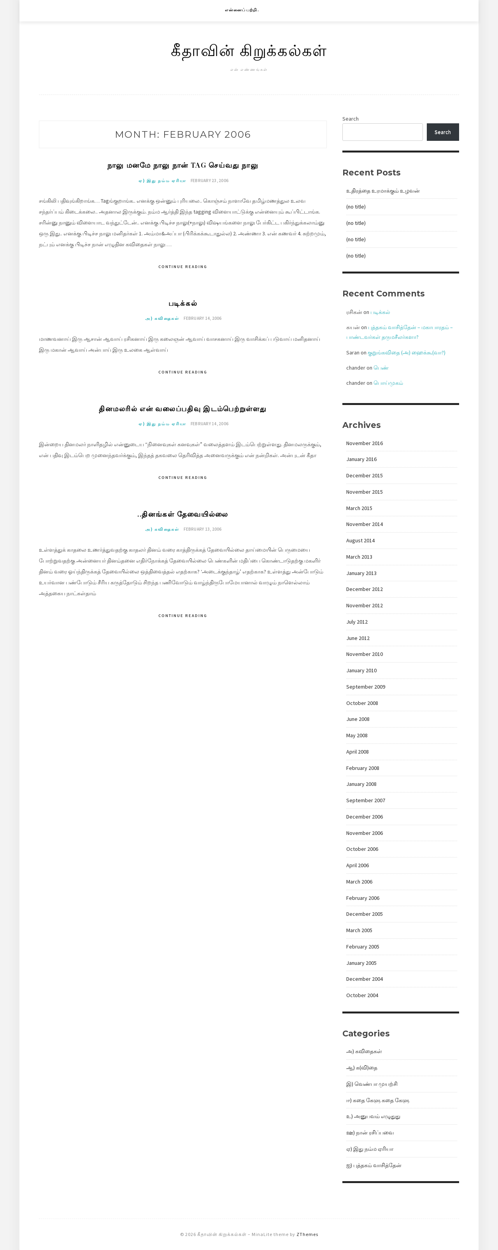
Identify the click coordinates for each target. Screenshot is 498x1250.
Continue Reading (183, 268)
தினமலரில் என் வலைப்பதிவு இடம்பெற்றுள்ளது (183, 412)
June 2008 (358, 718)
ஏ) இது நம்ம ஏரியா (162, 182)
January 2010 (361, 670)
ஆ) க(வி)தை (361, 1067)
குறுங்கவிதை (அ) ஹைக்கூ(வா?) (406, 352)
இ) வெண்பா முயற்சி (372, 1083)
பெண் (381, 367)
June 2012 (358, 638)
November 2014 (364, 524)
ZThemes (307, 1234)
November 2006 (364, 832)
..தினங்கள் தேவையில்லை (183, 519)
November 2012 (364, 605)
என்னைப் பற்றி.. (242, 9)
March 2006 (359, 881)
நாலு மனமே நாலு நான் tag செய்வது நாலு (183, 165)
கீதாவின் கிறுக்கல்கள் (249, 49)
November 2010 (364, 653)
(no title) (356, 206)
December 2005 (364, 913)
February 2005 (362, 946)
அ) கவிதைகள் (162, 321)
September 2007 (365, 800)
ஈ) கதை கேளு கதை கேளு (377, 1100)
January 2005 (361, 962)
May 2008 (357, 735)
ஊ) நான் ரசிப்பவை (370, 1132)
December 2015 (364, 475)
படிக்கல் (182, 305)
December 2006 (364, 816)
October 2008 (362, 703)
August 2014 (360, 540)
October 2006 (362, 848)
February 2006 (362, 897)
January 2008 (361, 783)
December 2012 (364, 589)
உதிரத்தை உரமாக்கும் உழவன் (383, 190)
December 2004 (364, 978)
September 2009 (365, 686)
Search (350, 118)
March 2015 (359, 508)
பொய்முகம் (388, 382)
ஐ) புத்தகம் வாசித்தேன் (374, 1165)
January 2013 (361, 573)
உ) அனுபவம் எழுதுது (373, 1116)
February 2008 (362, 767)
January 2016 (361, 459)
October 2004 (362, 995)
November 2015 (364, 491)
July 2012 (357, 621)
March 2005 (359, 930)
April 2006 (357, 865)
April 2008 (357, 751)
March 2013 (359, 556)
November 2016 (364, 443)
